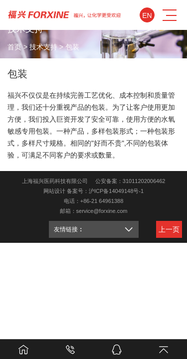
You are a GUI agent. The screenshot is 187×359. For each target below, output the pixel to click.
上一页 (169, 229)
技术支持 (43, 46)
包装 (72, 46)
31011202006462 (144, 181)
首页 (14, 46)
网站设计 (54, 191)
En (147, 15)
